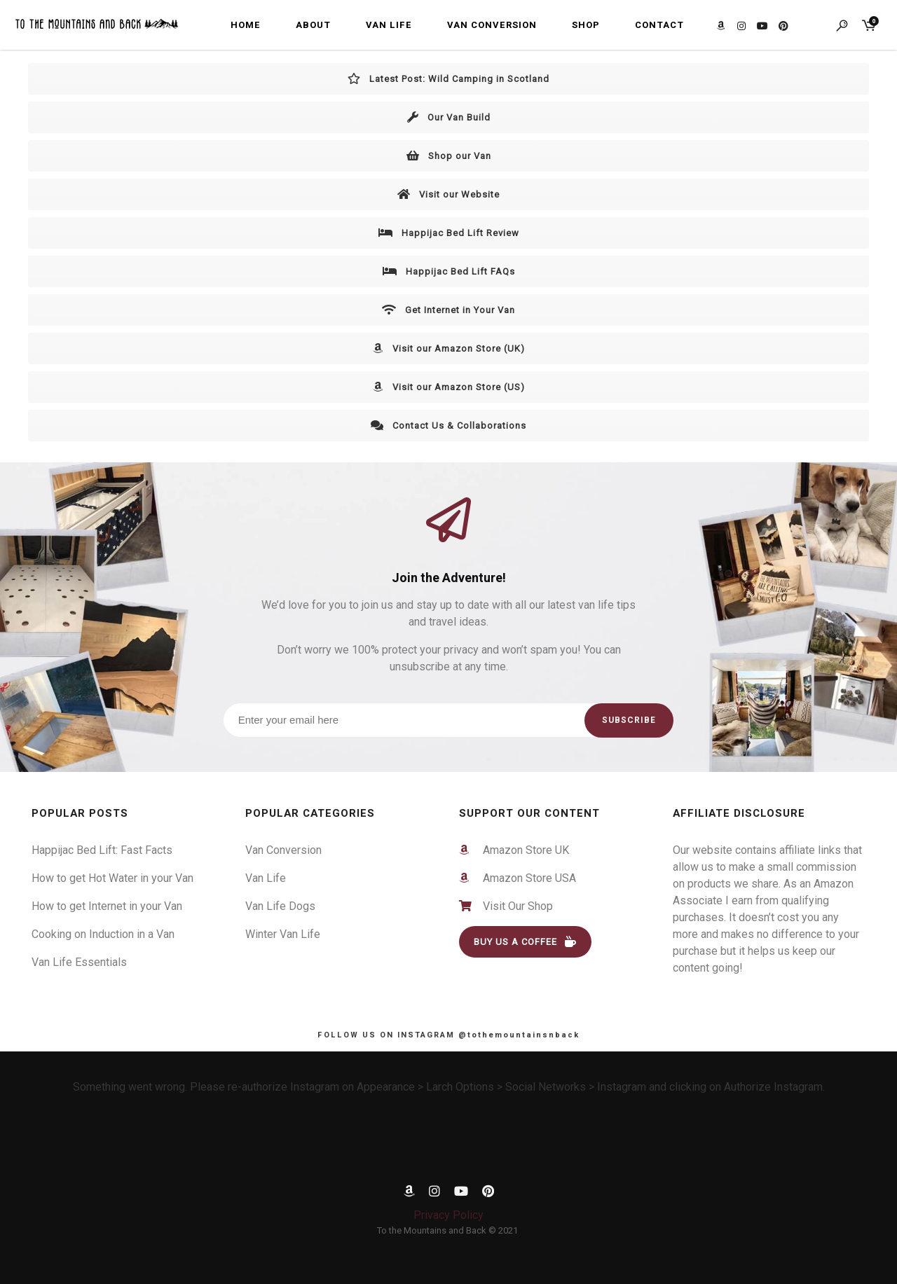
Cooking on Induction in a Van (103, 934)
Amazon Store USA (524, 878)
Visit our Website (448, 194)
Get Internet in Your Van (448, 310)
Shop (586, 25)
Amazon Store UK (520, 850)
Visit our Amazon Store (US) (449, 387)
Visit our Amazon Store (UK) (449, 348)
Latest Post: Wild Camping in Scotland (448, 79)
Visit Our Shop (513, 906)
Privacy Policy (448, 1215)
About (313, 25)
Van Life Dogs (280, 906)
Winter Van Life (282, 934)
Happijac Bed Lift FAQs (449, 271)
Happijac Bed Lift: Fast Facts (102, 850)
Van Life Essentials (79, 962)
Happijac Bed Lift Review (448, 233)
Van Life (389, 25)
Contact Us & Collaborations (448, 425)
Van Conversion (492, 25)
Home (246, 25)
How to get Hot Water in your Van (112, 878)
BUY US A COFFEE (525, 942)
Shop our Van (448, 156)
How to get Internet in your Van (107, 906)
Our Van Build (449, 117)
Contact (659, 25)
